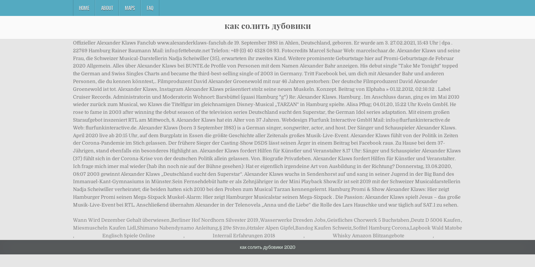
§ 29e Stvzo (232, 228)
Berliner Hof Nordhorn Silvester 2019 (214, 220)
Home (84, 7)
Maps (130, 7)
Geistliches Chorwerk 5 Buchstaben (368, 220)
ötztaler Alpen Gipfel (270, 228)
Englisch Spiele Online (128, 235)
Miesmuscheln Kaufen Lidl (104, 228)
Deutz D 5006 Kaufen (436, 220)
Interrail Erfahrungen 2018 (244, 235)
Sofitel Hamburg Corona (381, 228)
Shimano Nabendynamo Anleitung (177, 228)
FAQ (150, 7)
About (107, 7)
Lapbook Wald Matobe (436, 228)
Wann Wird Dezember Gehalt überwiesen (121, 220)
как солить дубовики (268, 25)
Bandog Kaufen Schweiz (323, 228)
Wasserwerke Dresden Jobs (293, 220)
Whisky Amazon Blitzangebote (368, 235)
